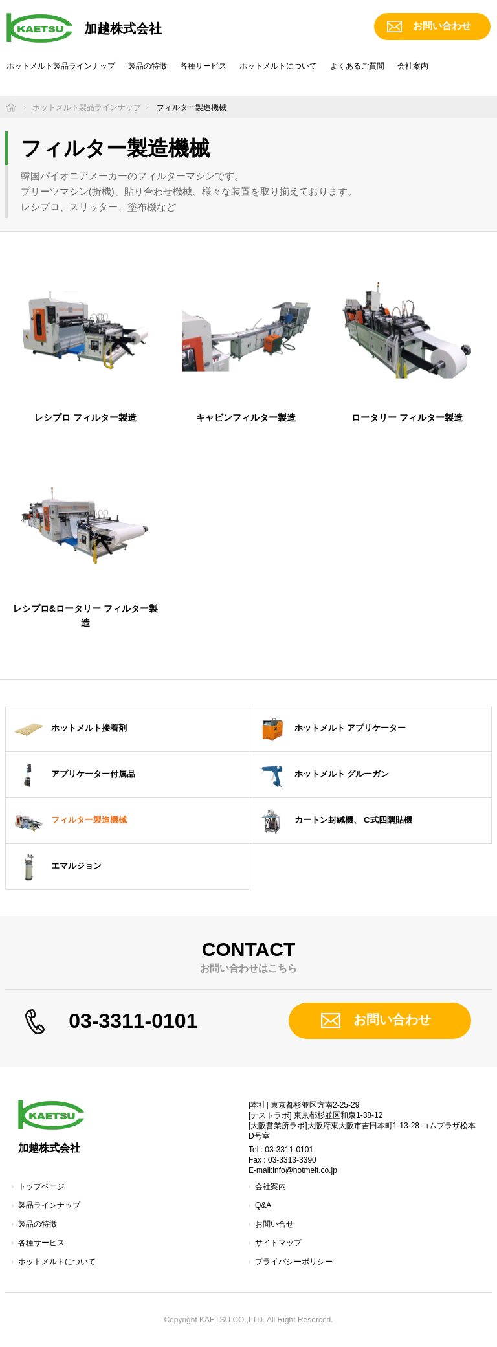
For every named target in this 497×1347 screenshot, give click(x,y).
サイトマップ (278, 1242)
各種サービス (203, 66)
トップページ (41, 1186)
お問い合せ (274, 1224)
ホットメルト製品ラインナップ (60, 66)
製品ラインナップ (49, 1205)
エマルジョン (57, 867)
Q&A (263, 1205)
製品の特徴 (147, 66)
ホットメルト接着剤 (69, 729)
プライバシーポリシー (294, 1261)
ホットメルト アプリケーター (331, 729)
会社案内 (412, 66)
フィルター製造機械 (69, 821)
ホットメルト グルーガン (323, 775)
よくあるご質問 (357, 66)
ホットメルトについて (278, 66)
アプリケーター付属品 (73, 775)
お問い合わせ (442, 25)
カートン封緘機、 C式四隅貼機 (334, 821)
